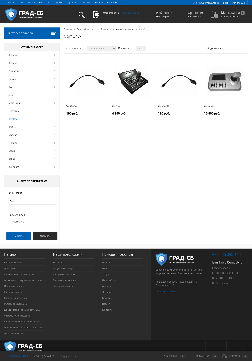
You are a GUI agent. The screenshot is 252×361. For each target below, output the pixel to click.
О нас (21, 2)
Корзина (235, 356)
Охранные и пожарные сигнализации (23, 280)
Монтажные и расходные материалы (23, 327)
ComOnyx (13, 119)
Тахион (12, 79)
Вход (225, 3)
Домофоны (10, 268)
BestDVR (13, 127)
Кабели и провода (13, 292)
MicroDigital (14, 103)
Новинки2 (58, 262)
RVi (10, 87)
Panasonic (14, 71)
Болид (12, 151)
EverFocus (14, 111)
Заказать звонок (131, 13)
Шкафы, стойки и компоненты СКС (22, 310)
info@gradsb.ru (231, 262)
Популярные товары (63, 268)
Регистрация (238, 3)
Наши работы (45, 2)
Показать (19, 236)
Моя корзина (233, 13)
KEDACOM (14, 167)
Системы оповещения (15, 298)
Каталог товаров (32, 33)
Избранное (164, 13)
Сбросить (45, 236)
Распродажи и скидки (64, 274)
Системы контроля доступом (19, 274)
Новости (99, 2)
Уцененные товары (63, 286)
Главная (10, 2)
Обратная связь (16, 356)
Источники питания (14, 286)
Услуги (31, 2)
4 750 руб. (119, 113)
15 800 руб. (212, 113)
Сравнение (196, 13)
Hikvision (13, 143)
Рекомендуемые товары (66, 280)
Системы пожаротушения (17, 315)
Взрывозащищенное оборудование (22, 321)
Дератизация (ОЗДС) (15, 333)
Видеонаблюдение (13, 262)
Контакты (112, 2)
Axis (11, 95)
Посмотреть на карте (167, 291)
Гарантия (86, 2)
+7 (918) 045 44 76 (44, 356)
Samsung (13, 55)
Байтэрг (13, 135)
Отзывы (60, 2)
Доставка (72, 2)
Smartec (13, 63)
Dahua (12, 159)
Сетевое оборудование (15, 304)
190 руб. (72, 113)
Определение (212, 3)
